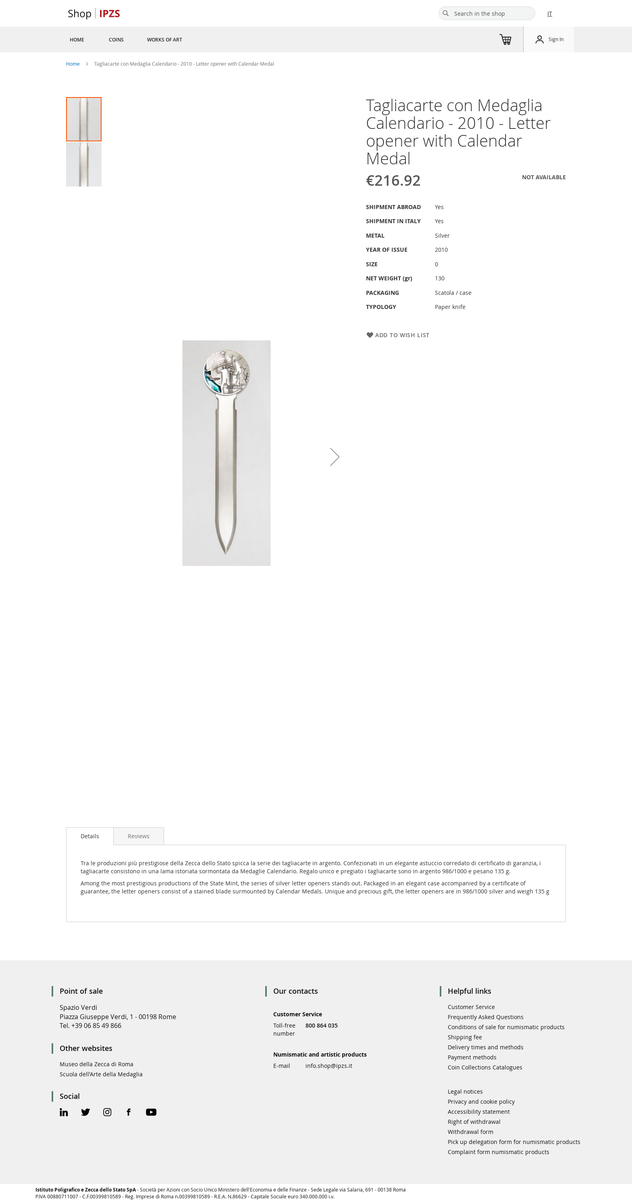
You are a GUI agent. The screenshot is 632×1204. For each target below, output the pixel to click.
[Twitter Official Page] (85, 1113)
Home (73, 63)
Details (90, 836)
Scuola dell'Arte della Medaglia (101, 1074)
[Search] (446, 13)
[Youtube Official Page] (151, 1113)
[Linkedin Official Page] (64, 1113)
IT (549, 13)
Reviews (139, 836)
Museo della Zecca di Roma (96, 1064)
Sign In (556, 39)
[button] (84, 164)
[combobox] (487, 13)
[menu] (136, 39)
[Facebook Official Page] (129, 1113)
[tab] (90, 836)
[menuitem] (77, 39)
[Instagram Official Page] (107, 1113)
